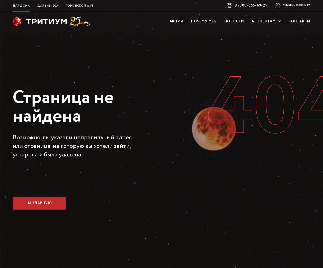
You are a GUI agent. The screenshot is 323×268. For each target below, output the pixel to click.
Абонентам (266, 21)
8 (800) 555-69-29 (251, 5)
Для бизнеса (47, 6)
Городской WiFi (79, 6)
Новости (234, 21)
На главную (39, 203)
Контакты (299, 21)
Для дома (21, 6)
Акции (177, 21)
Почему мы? (204, 21)
